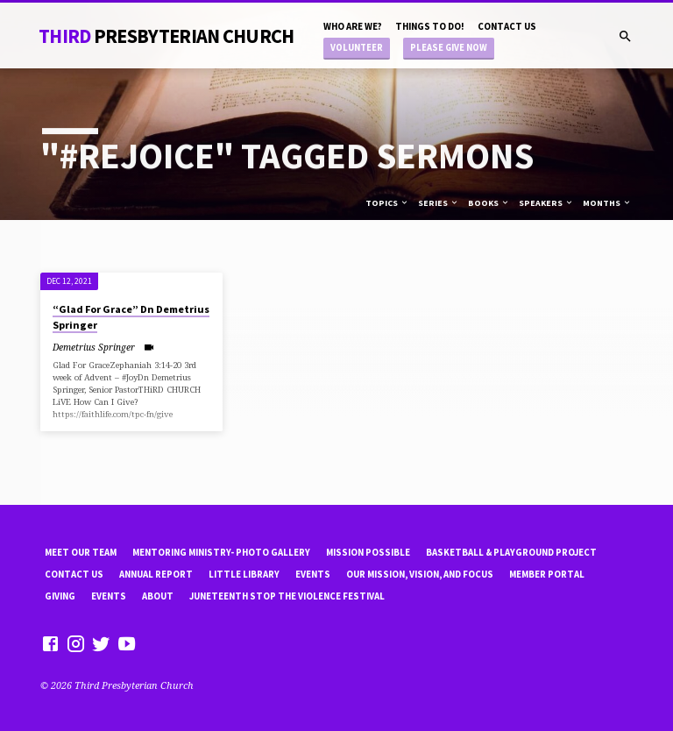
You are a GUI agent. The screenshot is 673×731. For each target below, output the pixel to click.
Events (312, 574)
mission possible (368, 552)
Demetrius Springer (94, 347)
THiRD (166, 36)
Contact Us (507, 26)
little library (244, 574)
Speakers (546, 203)
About (158, 596)
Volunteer (356, 47)
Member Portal (546, 574)
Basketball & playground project (511, 552)
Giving (60, 596)
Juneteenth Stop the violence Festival (287, 596)
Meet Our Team (81, 552)
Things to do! (429, 26)
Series (438, 203)
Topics (387, 203)
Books (489, 203)
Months (607, 203)
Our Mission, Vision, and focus (419, 574)
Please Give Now (448, 47)
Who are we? (352, 26)
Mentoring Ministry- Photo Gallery (221, 552)
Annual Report (156, 574)
